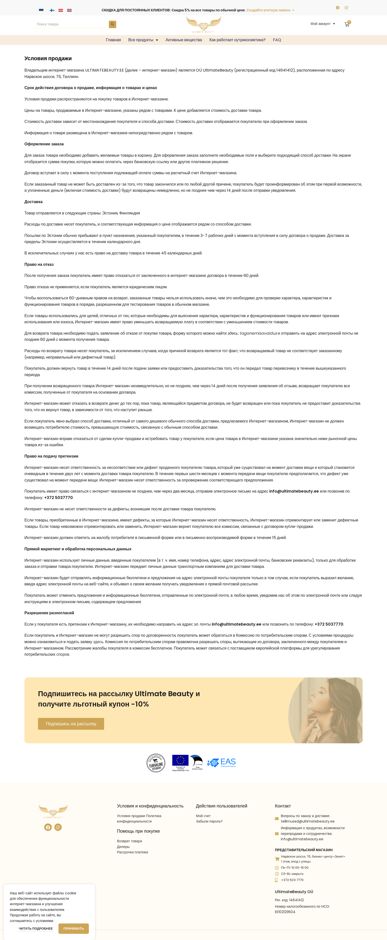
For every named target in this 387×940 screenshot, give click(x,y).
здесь (98, 642)
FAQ (277, 40)
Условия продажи (131, 815)
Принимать (73, 928)
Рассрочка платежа (132, 852)
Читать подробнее (36, 928)
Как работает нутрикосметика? (238, 40)
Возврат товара (129, 841)
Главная (113, 40)
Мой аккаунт (322, 23)
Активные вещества (184, 40)
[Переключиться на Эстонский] (41, 10)
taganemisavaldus (258, 333)
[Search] (74, 24)
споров (62, 654)
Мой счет (203, 815)
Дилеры (123, 846)
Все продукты (143, 40)
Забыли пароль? (209, 821)
